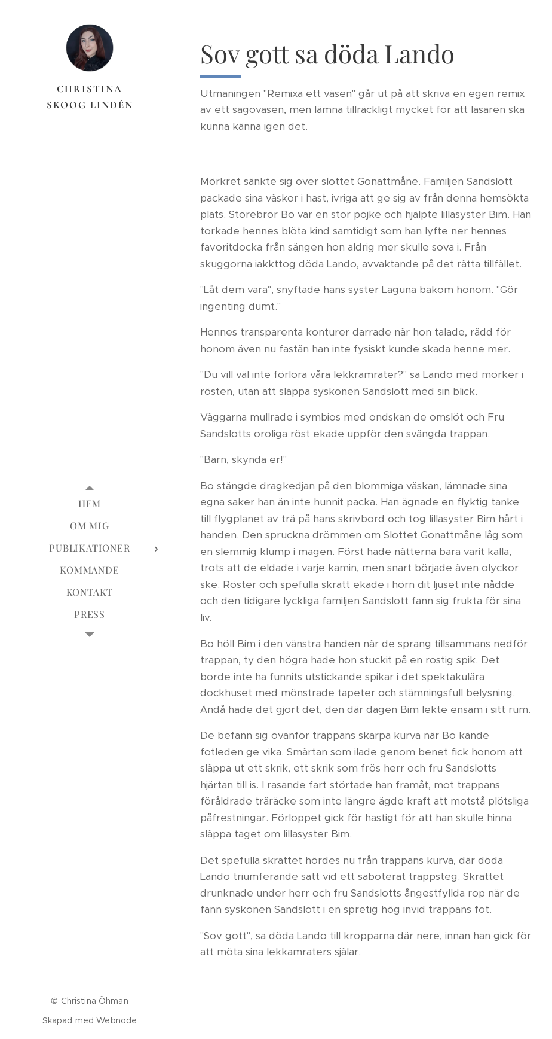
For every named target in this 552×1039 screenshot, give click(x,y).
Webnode (116, 1020)
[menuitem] (90, 503)
